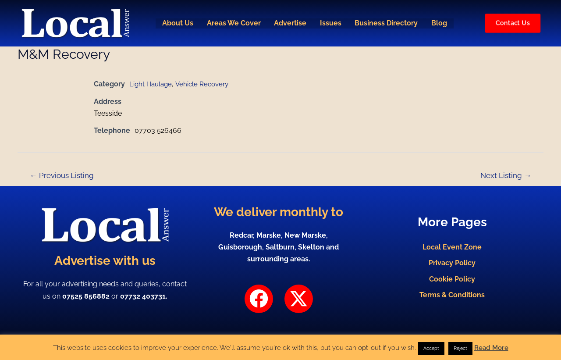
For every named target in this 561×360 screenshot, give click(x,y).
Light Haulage (151, 84)
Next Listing (505, 175)
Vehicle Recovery (206, 84)
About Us (176, 23)
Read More (491, 348)
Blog (440, 23)
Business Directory (387, 23)
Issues (330, 23)
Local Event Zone (452, 245)
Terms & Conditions (452, 297)
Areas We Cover (232, 23)
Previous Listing (62, 175)
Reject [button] (460, 348)
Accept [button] (431, 348)
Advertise (289, 23)
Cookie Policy (452, 280)
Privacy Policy (452, 262)
